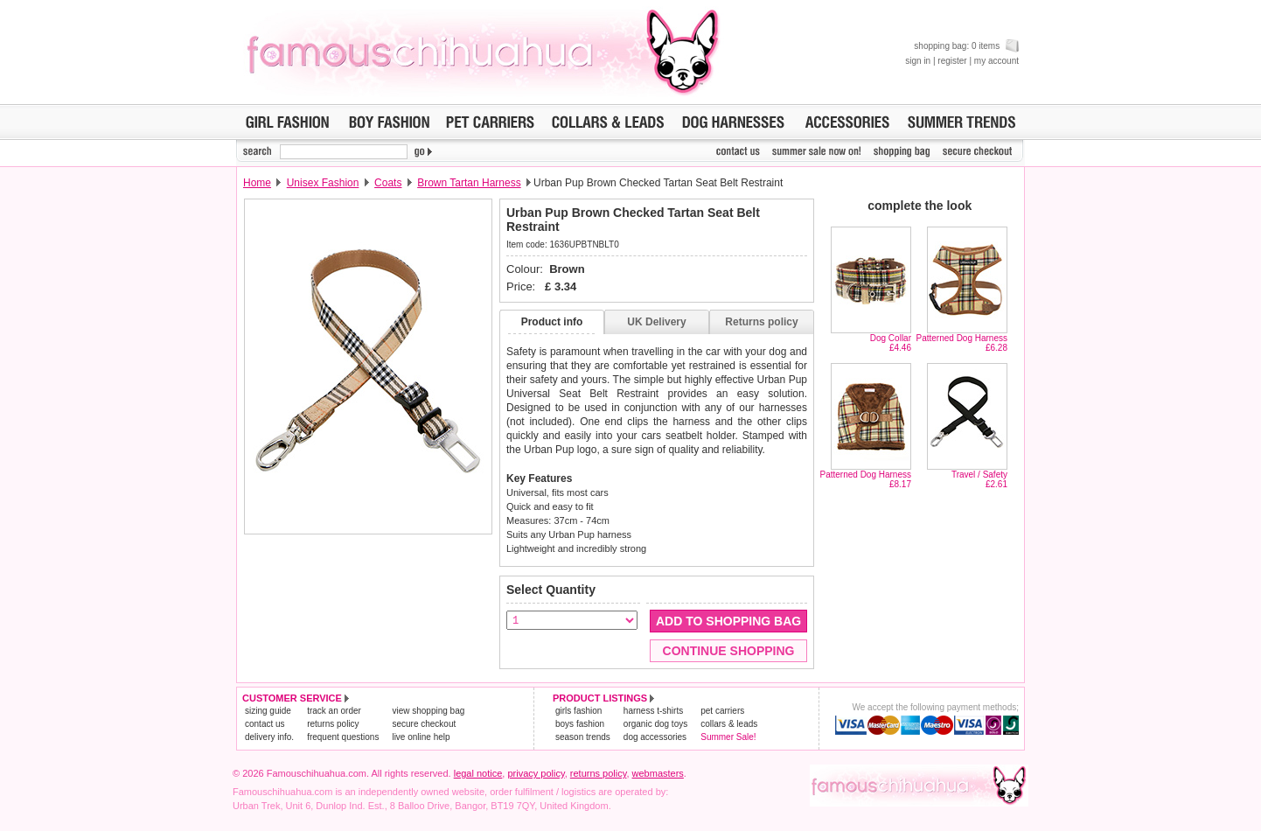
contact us (265, 724)
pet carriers (722, 711)
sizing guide (268, 711)
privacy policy (535, 773)
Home (257, 183)
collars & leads (728, 724)
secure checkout (424, 724)
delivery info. (269, 737)
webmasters (658, 773)
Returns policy (761, 322)
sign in (917, 61)
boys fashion (579, 724)
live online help (420, 737)
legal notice (478, 773)
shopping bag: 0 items (966, 46)
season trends (582, 737)
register (951, 61)
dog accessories (655, 737)
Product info (552, 322)
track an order (334, 711)
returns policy (333, 724)
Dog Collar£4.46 (890, 343)
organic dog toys (655, 724)
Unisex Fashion (323, 183)
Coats (387, 183)
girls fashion (578, 711)
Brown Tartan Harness (469, 183)
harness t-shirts (653, 711)
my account (996, 61)
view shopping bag (428, 711)
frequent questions (343, 737)
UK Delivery (656, 322)
